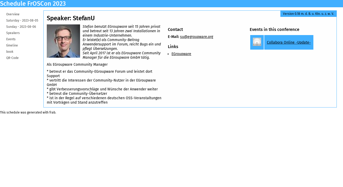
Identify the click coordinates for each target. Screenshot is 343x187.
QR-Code (12, 58)
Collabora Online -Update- (289, 42)
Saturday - (22, 20)
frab (52, 112)
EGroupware (181, 54)
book (9, 52)
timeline (12, 45)
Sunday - (21, 27)
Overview (12, 14)
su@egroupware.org (196, 37)
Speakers (13, 33)
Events (11, 39)
